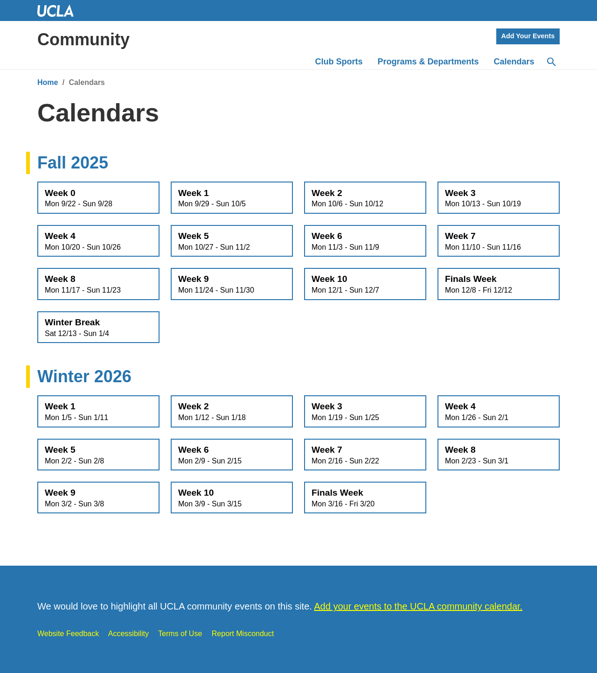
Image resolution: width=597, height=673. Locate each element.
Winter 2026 (84, 376)
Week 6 (365, 241)
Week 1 (231, 198)
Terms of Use (180, 634)
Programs (428, 61)
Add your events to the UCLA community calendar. (418, 606)
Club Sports (339, 61)
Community (83, 39)
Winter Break (98, 327)
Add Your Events (528, 36)
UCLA (59, 10)
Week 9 (231, 284)
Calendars (514, 61)
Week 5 (231, 241)
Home (47, 82)
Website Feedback (68, 634)
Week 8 (98, 284)
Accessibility (128, 634)
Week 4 (98, 241)
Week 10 (365, 284)
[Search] (551, 62)
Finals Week (498, 284)
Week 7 (498, 241)
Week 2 (365, 198)
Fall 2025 (72, 162)
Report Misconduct (243, 634)
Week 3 (498, 198)
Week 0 (98, 198)
